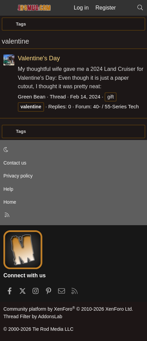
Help (8, 189)
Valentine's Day (39, 58)
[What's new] (126, 8)
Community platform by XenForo (68, 309)
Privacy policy (18, 176)
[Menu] (7, 8)
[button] (72, 149)
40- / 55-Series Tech (116, 106)
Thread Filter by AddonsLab (32, 316)
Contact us (14, 163)
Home (9, 202)
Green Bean (31, 96)
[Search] (140, 8)
